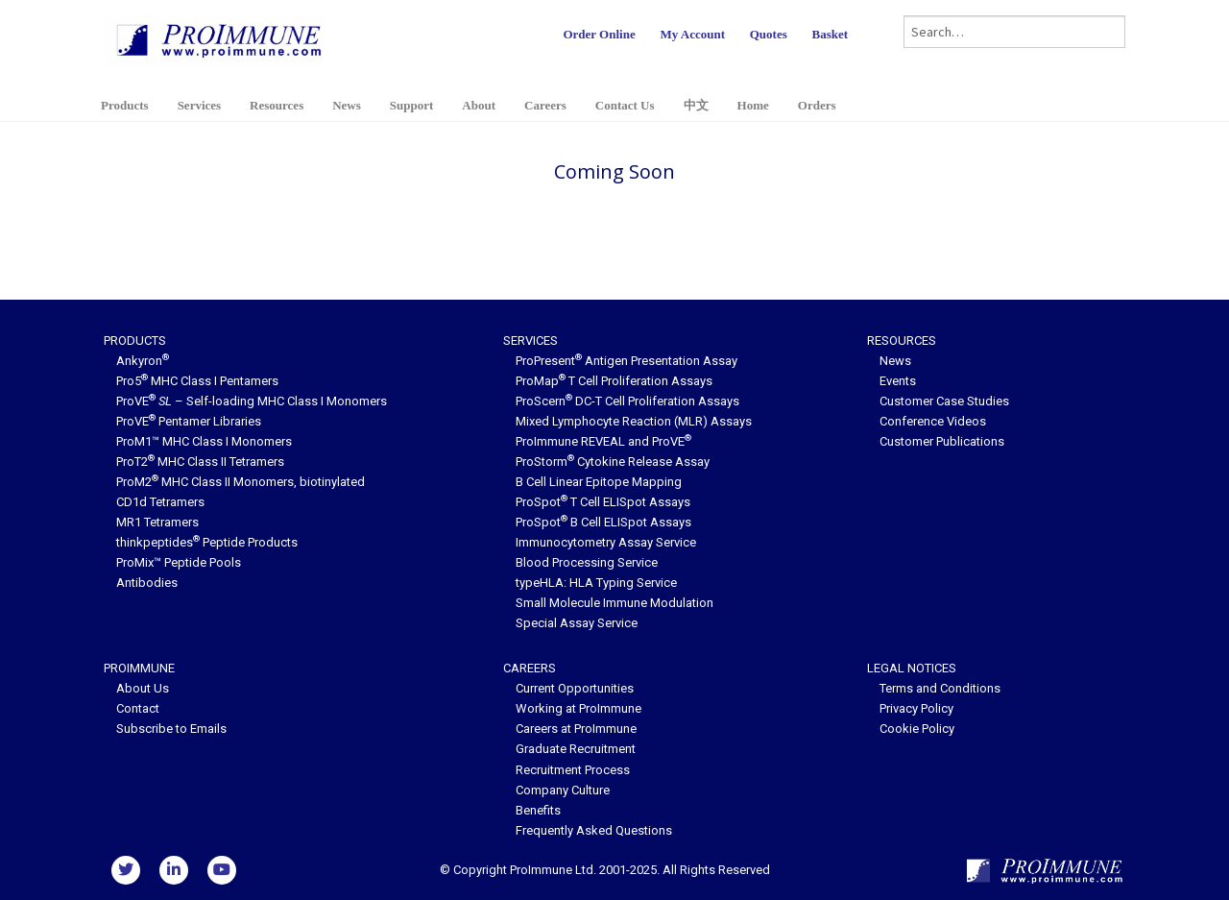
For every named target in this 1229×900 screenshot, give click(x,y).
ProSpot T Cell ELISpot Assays (603, 502)
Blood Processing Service (587, 562)
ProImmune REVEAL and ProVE (603, 441)
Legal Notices (911, 668)
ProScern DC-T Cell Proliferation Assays (627, 401)
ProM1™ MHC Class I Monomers (204, 441)
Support (412, 105)
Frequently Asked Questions (594, 830)
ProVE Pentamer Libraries (188, 421)
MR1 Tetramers (157, 522)
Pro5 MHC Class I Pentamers (197, 381)
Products (125, 105)
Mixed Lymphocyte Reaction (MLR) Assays (634, 421)
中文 (696, 105)
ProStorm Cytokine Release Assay (613, 461)
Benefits (538, 810)
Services (199, 105)
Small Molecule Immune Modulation (614, 603)
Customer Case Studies (944, 401)
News (346, 105)
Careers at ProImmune (576, 728)
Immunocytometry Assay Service (606, 542)
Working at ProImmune (578, 708)
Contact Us (625, 105)
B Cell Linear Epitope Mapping (599, 481)
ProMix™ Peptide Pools (178, 562)
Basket (829, 34)
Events (898, 381)
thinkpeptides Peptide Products (207, 542)
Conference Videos (933, 421)
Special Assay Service (577, 623)
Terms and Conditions (940, 688)
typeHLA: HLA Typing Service (596, 582)
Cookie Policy (917, 728)
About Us (142, 688)
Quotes (768, 34)
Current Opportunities (575, 688)
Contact (137, 708)
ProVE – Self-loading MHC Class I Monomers (251, 401)
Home (753, 105)
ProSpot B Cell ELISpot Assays (603, 522)
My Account (692, 34)
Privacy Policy (916, 708)
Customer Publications (942, 441)
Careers (545, 105)
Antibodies (147, 582)
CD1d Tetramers (160, 502)
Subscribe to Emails (171, 728)
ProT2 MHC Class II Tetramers (200, 461)
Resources (276, 105)
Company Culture (563, 790)
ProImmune (139, 668)
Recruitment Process (573, 770)
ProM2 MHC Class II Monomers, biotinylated (240, 481)
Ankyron (142, 360)
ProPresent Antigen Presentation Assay (626, 360)
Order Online (599, 34)
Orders (817, 105)
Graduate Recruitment (576, 749)
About (478, 105)
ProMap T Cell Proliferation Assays (614, 381)
